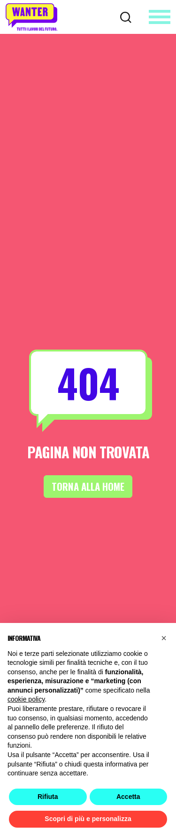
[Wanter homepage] (31, 17)
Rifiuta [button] (48, 796)
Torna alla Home (88, 486)
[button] (163, 638)
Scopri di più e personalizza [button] (88, 818)
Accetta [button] (128, 796)
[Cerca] (125, 16)
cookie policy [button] (26, 699)
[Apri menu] (159, 17)
